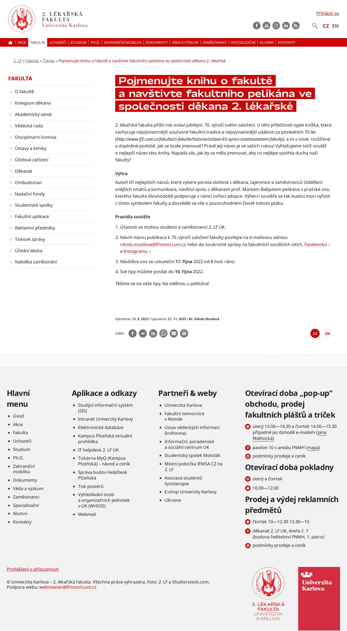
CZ (326, 26)
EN (335, 26)
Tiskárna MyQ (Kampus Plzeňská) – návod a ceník (104, 461)
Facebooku (315, 244)
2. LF (18, 60)
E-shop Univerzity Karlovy (191, 492)
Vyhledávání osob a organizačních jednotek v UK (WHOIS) (104, 500)
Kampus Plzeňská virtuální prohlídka (105, 438)
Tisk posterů (91, 486)
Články (49, 60)
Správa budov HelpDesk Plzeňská (102, 475)
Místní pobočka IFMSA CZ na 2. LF (194, 466)
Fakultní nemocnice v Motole (184, 416)
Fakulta (32, 60)
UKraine (173, 500)
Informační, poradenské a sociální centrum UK (189, 444)
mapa (313, 447)
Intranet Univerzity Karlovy (105, 419)
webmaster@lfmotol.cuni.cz (68, 587)
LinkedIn (286, 25)
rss (296, 25)
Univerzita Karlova (183, 405)
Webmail (87, 514)
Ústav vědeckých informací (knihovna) (192, 430)
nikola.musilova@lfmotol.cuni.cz (153, 244)
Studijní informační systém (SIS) (105, 408)
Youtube (266, 25)
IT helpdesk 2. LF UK (98, 450)
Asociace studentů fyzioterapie (183, 481)
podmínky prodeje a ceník (279, 456)
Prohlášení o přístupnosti (33, 569)
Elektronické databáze (101, 427)
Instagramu (136, 251)
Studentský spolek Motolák (192, 455)
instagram (276, 25)
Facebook (257, 25)
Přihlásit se (327, 13)
